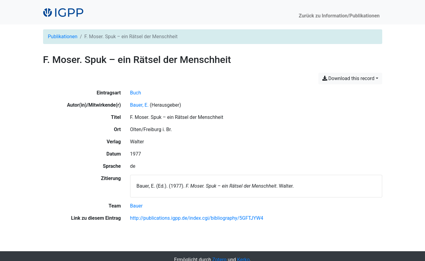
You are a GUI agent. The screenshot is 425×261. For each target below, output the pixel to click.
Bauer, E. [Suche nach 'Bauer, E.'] (139, 105)
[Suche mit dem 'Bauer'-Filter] (136, 206)
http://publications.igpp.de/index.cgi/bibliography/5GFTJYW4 (196, 218)
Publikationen (63, 36)
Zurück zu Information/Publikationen (339, 16)
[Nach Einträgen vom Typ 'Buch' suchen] (135, 93)
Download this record (348, 78)
